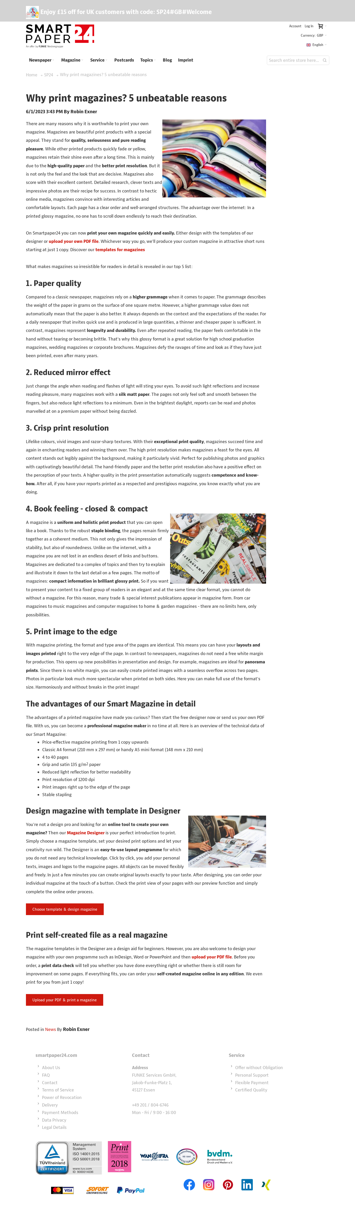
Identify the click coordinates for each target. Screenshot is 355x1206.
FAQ (46, 1075)
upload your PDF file (212, 957)
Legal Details (54, 1127)
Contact (50, 1082)
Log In (309, 26)
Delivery (50, 1105)
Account (295, 26)
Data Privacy (54, 1120)
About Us (51, 1067)
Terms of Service (58, 1090)
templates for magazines (120, 249)
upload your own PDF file (74, 241)
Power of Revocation (62, 1097)
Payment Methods (60, 1112)
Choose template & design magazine (64, 909)
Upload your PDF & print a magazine (64, 999)
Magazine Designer (86, 833)
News (50, 1029)
